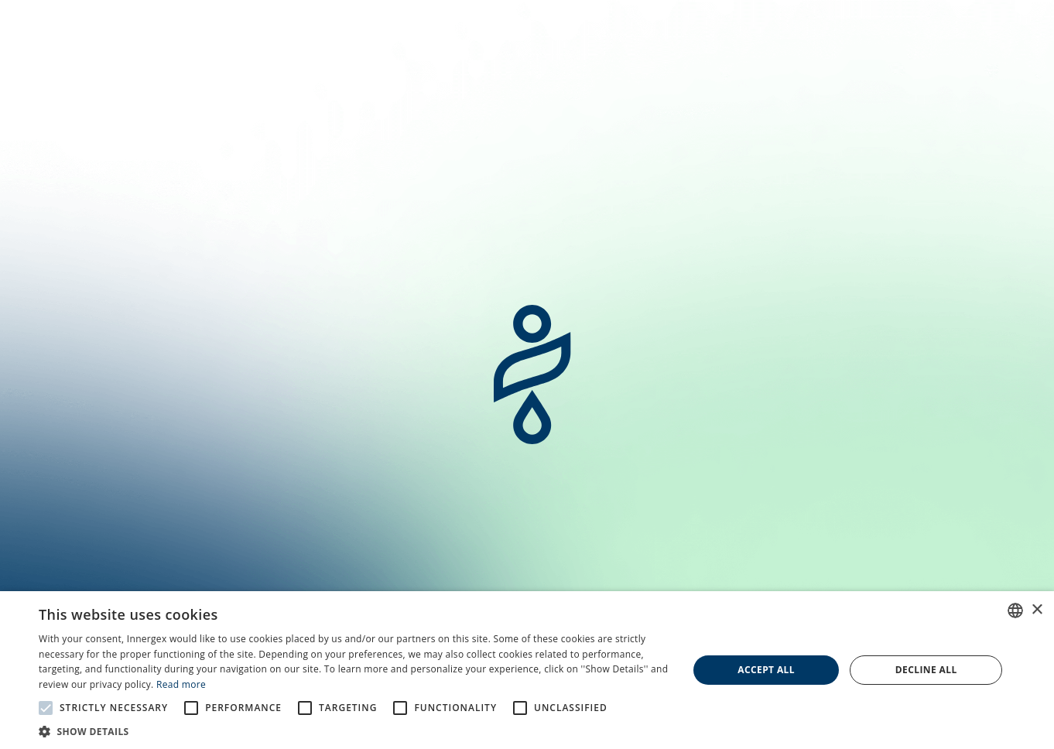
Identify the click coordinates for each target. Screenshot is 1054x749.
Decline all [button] (926, 669)
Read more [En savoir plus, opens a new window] (181, 684)
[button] (354, 730)
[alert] (527, 670)
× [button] (1036, 610)
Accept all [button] (766, 669)
